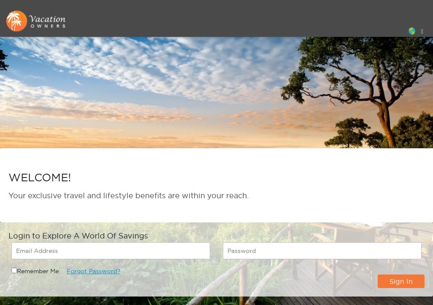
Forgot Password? (94, 271)
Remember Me (38, 271)
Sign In (401, 281)
